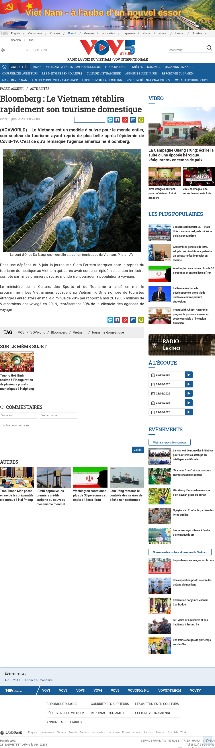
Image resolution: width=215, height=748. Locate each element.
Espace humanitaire (39, 680)
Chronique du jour (62, 704)
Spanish (173, 732)
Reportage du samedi (178, 73)
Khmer (147, 33)
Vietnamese (35, 33)
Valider (138, 449)
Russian (197, 33)
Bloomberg (59, 332)
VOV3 (80, 690)
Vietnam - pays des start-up (169, 442)
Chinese (55, 33)
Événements (165, 429)
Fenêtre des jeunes (145, 66)
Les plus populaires (176, 214)
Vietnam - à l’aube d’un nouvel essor (73, 66)
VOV (21, 332)
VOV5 (115, 690)
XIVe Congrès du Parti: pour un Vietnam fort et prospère (162, 193)
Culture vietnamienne (104, 73)
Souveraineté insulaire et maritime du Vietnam (180, 552)
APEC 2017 (12, 680)
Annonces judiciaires (141, 73)
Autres (9, 462)
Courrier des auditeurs (20, 73)
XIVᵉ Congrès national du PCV (148, 80)
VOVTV (195, 690)
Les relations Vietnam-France (55, 80)
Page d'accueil (12, 89)
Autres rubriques (191, 80)
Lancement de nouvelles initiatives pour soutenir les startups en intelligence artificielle (193, 455)
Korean (163, 33)
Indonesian (108, 33)
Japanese (129, 33)
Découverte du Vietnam (65, 713)
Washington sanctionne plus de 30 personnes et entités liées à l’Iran (90, 495)
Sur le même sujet (23, 346)
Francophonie (115, 66)
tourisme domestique (108, 332)
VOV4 (98, 690)
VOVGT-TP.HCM (169, 690)
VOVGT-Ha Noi (138, 690)
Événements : (15, 673)
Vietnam (79, 332)
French (72, 33)
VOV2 (63, 690)
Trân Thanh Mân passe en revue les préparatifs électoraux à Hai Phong (16, 495)
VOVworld (37, 332)
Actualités (19, 66)
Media (37, 66)
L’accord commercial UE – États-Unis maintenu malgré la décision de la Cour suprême (192, 231)
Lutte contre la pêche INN (102, 80)
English (15, 33)
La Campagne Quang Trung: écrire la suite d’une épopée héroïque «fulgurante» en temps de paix (181, 155)
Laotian (179, 33)
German (89, 33)
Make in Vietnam (14, 80)
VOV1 (46, 690)
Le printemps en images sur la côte (193, 560)
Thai (183, 732)
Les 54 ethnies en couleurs (62, 73)
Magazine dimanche (179, 66)
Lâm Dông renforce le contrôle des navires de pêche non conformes (126, 495)
